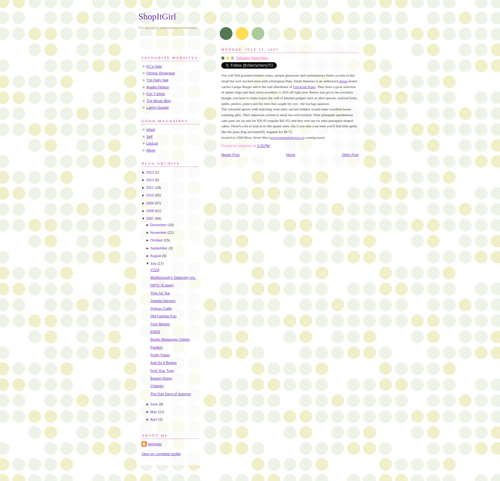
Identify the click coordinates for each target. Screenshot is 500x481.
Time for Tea (160, 293)
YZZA (155, 270)
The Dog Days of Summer (171, 394)
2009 (150, 203)
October (156, 240)
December (158, 225)
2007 (150, 218)
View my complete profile (161, 454)
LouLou (152, 143)
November (158, 232)
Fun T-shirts (155, 94)
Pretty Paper (160, 355)
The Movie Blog (158, 101)
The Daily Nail (157, 80)
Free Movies (160, 324)
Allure (150, 150)
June (154, 404)
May (153, 412)
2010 (150, 195)
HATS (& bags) (162, 285)
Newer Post (230, 155)
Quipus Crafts (161, 308)
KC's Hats (154, 66)
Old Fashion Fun (164, 316)
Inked (150, 129)
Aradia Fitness (157, 87)
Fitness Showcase (160, 73)
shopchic (155, 444)
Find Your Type (162, 371)
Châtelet (157, 386)
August (155, 256)
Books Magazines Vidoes (170, 339)
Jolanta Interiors (252, 58)
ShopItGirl (157, 16)
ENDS (155, 332)
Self (149, 136)
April (153, 419)
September (158, 248)
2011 (150, 187)
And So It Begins (164, 363)
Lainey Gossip (157, 107)
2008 (150, 211)
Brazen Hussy (162, 378)
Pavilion (157, 347)
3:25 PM (263, 146)
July (153, 263)
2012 (150, 180)
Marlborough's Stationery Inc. (173, 277)
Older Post (350, 155)
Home (290, 155)
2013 (150, 172)
